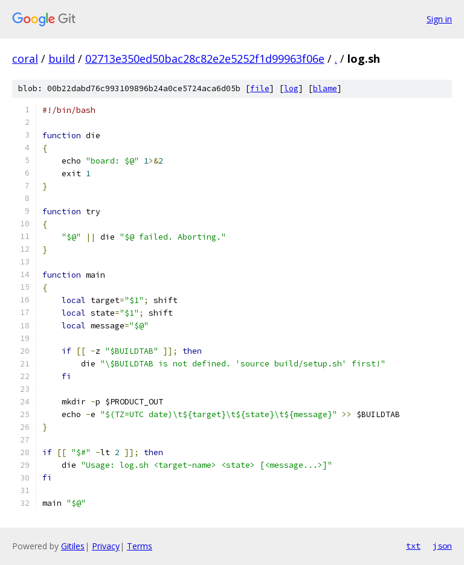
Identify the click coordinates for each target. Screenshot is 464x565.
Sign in (439, 19)
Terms (139, 546)
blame (325, 88)
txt (413, 545)
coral (25, 58)
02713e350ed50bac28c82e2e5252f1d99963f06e (204, 58)
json (442, 545)
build (61, 58)
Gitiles (73, 546)
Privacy (106, 546)
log (291, 88)
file (259, 88)
